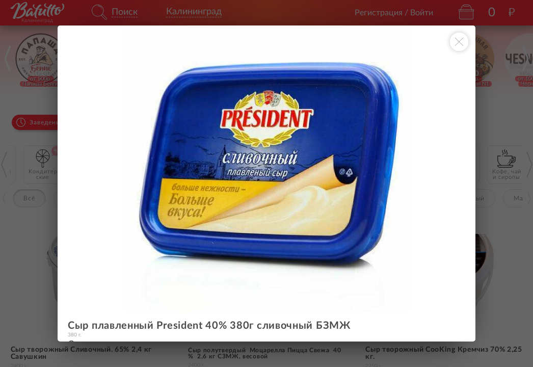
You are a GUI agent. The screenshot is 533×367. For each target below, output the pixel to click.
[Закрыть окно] (459, 42)
